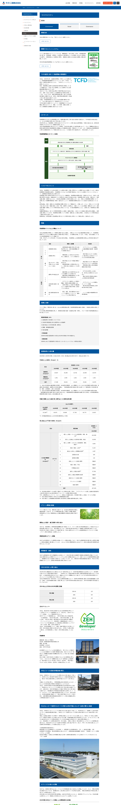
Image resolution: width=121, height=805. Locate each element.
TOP (24, 7)
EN (118, 3)
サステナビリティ (89, 3)
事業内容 (74, 3)
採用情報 (98, 3)
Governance (89, 26)
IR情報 (81, 3)
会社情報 (68, 3)
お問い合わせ (108, 3)
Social (69, 26)
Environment (49, 26)
